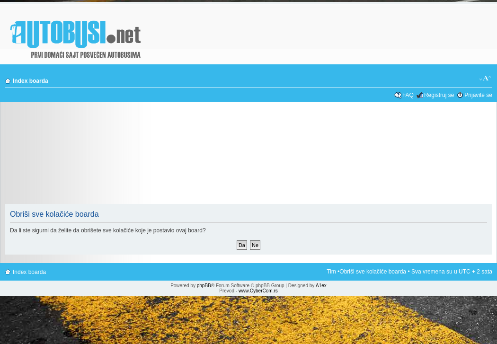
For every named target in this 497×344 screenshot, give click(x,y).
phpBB (204, 285)
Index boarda (30, 81)
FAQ (408, 95)
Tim (331, 271)
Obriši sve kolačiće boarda (372, 271)
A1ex (321, 285)
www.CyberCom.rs (258, 290)
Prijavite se (478, 95)
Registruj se (439, 95)
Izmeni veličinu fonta (485, 78)
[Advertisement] (248, 155)
